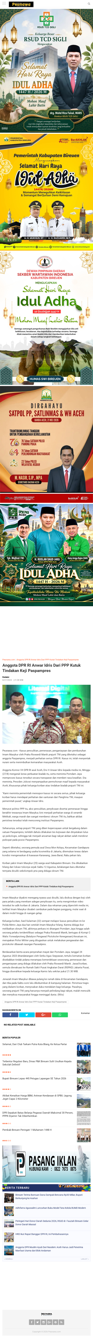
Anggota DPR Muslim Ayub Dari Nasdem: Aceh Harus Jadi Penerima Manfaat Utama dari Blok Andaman (49, 1249)
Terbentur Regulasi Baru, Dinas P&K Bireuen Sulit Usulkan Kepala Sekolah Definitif (36, 1063)
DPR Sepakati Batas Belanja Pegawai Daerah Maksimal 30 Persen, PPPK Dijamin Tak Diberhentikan (37, 1114)
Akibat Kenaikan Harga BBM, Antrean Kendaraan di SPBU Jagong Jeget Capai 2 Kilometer (37, 1097)
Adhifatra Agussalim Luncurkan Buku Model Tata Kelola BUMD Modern (50, 1208)
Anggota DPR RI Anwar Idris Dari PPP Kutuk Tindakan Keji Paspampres (48, 660)
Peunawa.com (8, 660)
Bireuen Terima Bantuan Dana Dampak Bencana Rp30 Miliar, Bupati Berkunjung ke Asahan (49, 1197)
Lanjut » (85, 1259)
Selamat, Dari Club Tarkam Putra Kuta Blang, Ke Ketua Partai (34, 1044)
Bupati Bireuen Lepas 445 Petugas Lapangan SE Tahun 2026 (34, 1078)
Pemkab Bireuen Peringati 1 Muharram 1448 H (27, 1129)
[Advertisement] (46, 631)
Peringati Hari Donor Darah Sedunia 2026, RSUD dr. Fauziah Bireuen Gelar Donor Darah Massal (51, 1223)
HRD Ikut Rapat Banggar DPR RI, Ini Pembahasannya (41, 1234)
